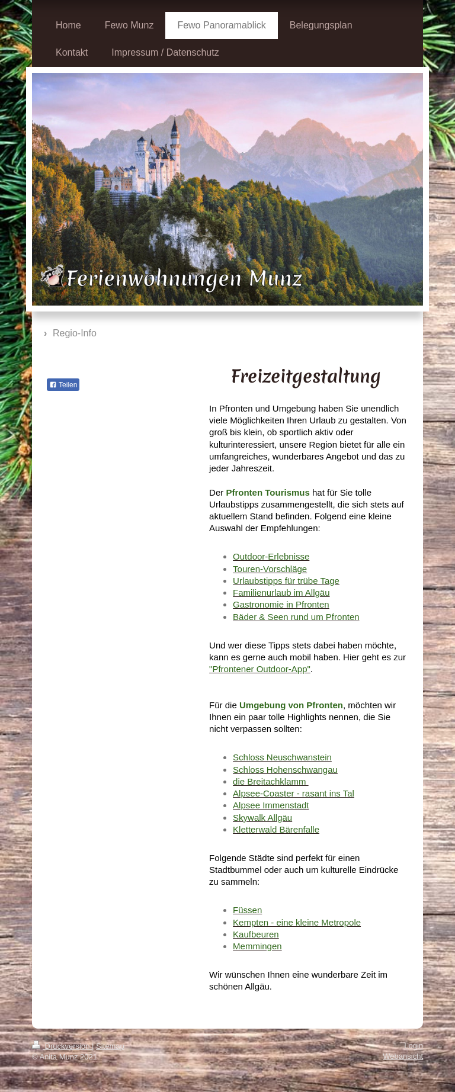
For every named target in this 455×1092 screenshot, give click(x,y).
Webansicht (403, 1056)
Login (413, 1045)
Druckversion (62, 1046)
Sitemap (110, 1046)
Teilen (63, 385)
